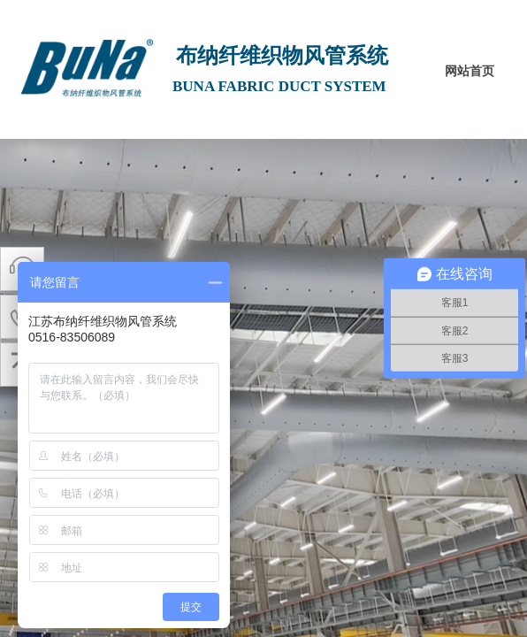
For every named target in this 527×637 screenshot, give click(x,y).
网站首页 (469, 71)
